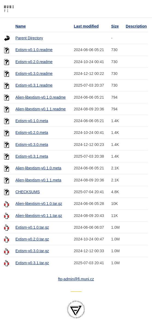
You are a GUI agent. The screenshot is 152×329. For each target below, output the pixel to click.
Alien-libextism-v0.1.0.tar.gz (38, 203)
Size (115, 26)
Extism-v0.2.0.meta (31, 132)
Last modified (86, 26)
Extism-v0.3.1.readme (33, 85)
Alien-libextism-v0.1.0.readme (40, 97)
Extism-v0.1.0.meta (31, 121)
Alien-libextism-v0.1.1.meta (38, 180)
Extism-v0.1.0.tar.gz (32, 227)
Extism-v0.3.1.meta (31, 156)
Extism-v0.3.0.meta (31, 144)
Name (20, 26)
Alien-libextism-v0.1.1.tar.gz (38, 215)
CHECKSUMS (27, 192)
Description (136, 26)
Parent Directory (29, 38)
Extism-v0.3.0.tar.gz (32, 251)
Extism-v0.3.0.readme (33, 73)
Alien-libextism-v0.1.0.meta (38, 168)
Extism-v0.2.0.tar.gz (32, 239)
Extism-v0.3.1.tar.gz (32, 263)
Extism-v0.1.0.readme (33, 50)
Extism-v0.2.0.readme (33, 62)
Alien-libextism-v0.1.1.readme (40, 109)
